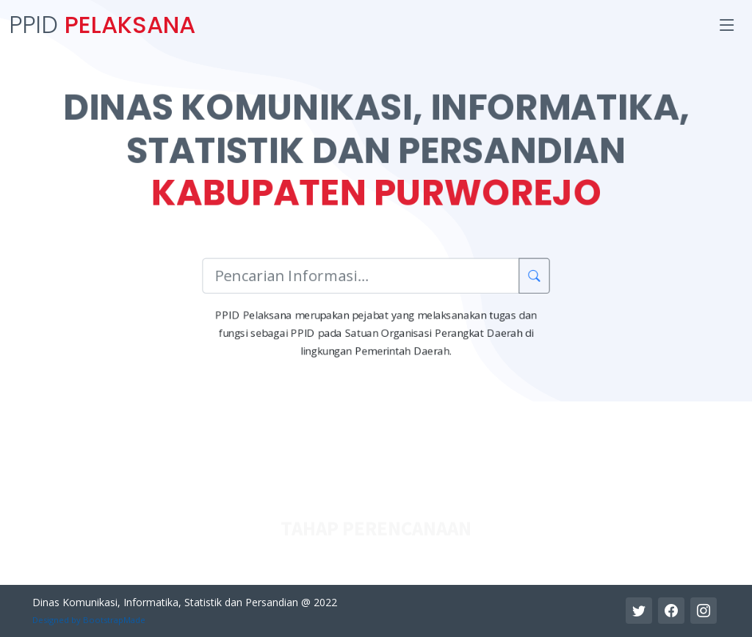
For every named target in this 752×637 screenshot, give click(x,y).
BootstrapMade (114, 619)
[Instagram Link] (703, 610)
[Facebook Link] (671, 610)
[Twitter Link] (639, 610)
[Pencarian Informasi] (360, 276)
